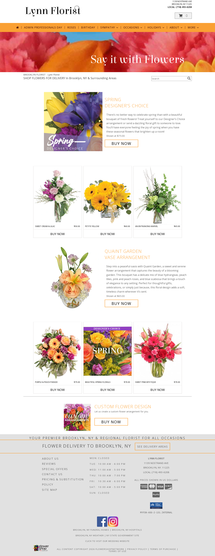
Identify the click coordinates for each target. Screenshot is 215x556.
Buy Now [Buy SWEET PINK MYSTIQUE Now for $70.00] (157, 390)
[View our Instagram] (113, 525)
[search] (189, 78)
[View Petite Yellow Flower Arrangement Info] (108, 195)
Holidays (156, 27)
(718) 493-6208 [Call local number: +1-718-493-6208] (184, 7)
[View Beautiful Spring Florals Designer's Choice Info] (108, 351)
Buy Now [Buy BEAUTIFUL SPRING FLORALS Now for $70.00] (107, 390)
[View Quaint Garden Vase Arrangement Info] (73, 277)
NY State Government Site (122, 535)
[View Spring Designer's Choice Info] (73, 121)
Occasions (133, 27)
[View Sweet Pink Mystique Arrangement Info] (158, 351)
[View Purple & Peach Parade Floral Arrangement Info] (58, 351)
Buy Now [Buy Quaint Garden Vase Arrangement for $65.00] (121, 303)
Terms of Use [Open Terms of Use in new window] (117, 551)
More (193, 27)
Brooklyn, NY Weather (90, 535)
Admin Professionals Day (43, 27)
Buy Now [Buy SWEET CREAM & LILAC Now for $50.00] (57, 234)
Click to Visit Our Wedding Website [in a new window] (107, 540)
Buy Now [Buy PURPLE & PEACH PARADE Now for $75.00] (57, 390)
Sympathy (109, 27)
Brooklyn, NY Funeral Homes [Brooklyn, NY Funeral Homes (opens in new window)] (91, 529)
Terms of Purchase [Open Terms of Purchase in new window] (163, 548)
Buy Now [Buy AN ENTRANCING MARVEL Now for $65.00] (157, 234)
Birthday (88, 27)
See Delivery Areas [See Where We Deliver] (152, 446)
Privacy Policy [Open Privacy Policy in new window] (137, 548)
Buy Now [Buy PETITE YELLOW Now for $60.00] (107, 234)
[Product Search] (169, 78)
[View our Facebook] (102, 525)
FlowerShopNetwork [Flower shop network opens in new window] (110, 548)
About (176, 27)
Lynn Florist (52, 11)
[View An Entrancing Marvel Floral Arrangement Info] (158, 195)
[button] (183, 16)
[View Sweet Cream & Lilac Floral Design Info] (58, 195)
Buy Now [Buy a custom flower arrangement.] (111, 421)
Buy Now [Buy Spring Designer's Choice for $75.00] (121, 143)
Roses (71, 27)
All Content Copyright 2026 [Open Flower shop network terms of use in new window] (76, 548)
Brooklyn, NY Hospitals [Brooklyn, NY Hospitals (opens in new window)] (127, 529)
